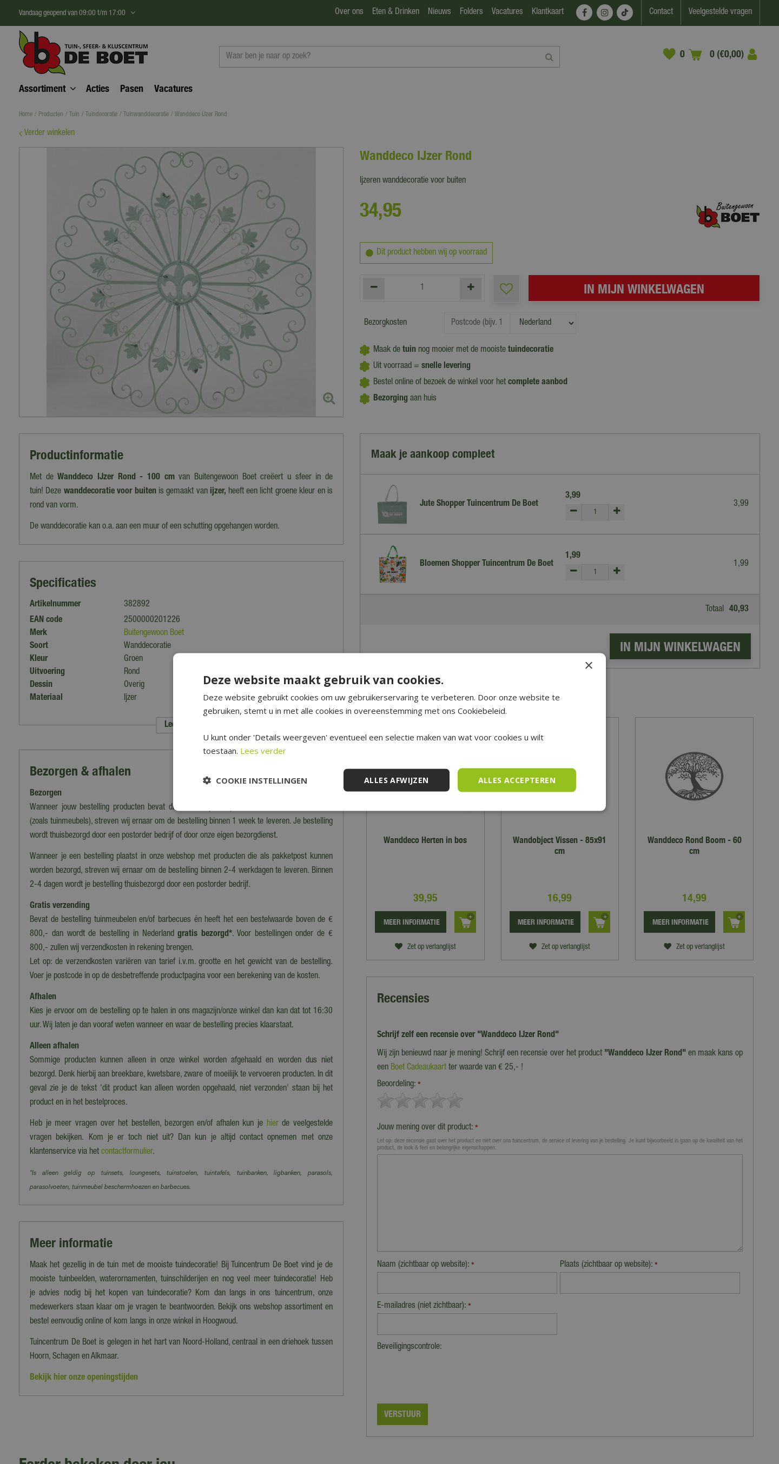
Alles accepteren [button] (517, 779)
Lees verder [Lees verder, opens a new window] (263, 750)
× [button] (588, 665)
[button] (255, 780)
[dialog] (389, 732)
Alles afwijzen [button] (396, 779)
